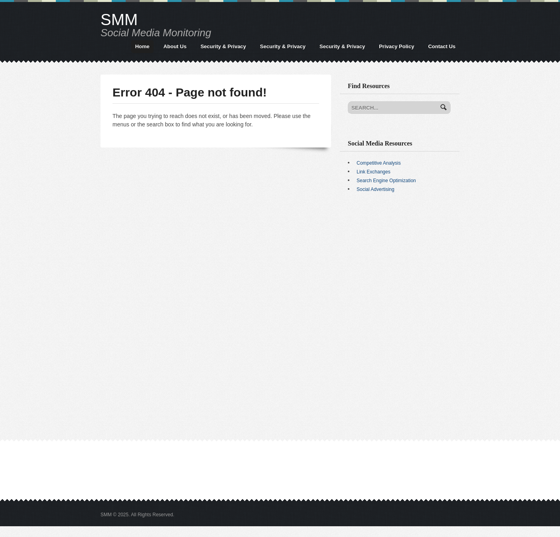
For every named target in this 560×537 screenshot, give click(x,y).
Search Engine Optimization (386, 180)
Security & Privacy (223, 46)
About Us (175, 46)
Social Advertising (375, 189)
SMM (119, 19)
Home (142, 46)
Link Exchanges (373, 172)
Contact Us (441, 46)
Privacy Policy (396, 46)
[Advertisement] (399, 261)
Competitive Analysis (379, 163)
